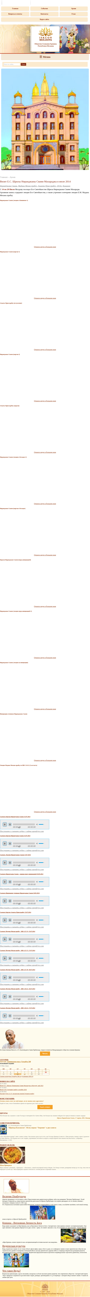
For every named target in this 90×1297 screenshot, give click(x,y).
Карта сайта (44, 19)
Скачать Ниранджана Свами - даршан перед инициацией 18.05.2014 (21, 874)
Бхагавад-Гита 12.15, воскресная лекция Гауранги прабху (17, 1093)
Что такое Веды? (11, 1270)
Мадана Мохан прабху (27, 186)
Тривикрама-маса (14, 1062)
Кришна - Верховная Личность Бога (22, 1222)
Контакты (44, 14)
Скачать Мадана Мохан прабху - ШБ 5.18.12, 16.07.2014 (17, 989)
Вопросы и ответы (15, 14)
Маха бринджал (6, 1165)
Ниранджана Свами (8, 186)
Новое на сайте (7, 1081)
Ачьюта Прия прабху (47, 186)
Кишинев (66, 186)
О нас (73, 14)
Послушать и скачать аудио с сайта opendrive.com (22, 831)
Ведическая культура (13, 1245)
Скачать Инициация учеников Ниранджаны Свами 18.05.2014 (20, 893)
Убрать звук (37, 824)
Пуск (4, 824)
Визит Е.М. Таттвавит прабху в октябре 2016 (13, 1089)
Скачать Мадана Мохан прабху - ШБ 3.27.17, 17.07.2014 (17, 950)
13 (17, 1074)
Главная (15, 8)
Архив (73, 8)
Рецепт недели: (7, 1145)
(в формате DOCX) (27, 1076)
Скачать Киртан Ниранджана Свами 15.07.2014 (15, 817)
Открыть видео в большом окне (45, 247)
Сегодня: (4, 1060)
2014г (59, 186)
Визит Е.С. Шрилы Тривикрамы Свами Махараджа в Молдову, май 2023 (21, 1085)
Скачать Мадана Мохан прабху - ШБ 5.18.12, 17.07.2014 (17, 1008)
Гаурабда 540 (26, 1062)
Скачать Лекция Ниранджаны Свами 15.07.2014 (15, 855)
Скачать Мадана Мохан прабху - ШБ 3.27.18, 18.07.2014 (17, 970)
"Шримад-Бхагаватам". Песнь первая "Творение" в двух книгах (32, 1128)
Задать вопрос (45, 1107)
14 (24, 1074)
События (44, 8)
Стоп (10, 824)
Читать (45, 1053)
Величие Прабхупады (14, 1196)
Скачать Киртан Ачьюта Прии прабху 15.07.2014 (15, 912)
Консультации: (7, 1099)
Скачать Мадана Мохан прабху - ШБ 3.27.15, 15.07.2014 (17, 931)
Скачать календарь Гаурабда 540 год (11, 1076)
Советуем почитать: (10, 1123)
